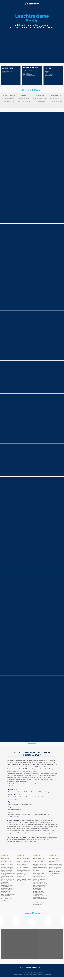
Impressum (40, 972)
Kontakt (23, 972)
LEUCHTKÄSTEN (8, 68)
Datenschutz (32, 972)
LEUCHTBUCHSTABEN (30, 68)
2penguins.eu (48, 975)
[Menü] (2, 4)
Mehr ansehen (32, 743)
